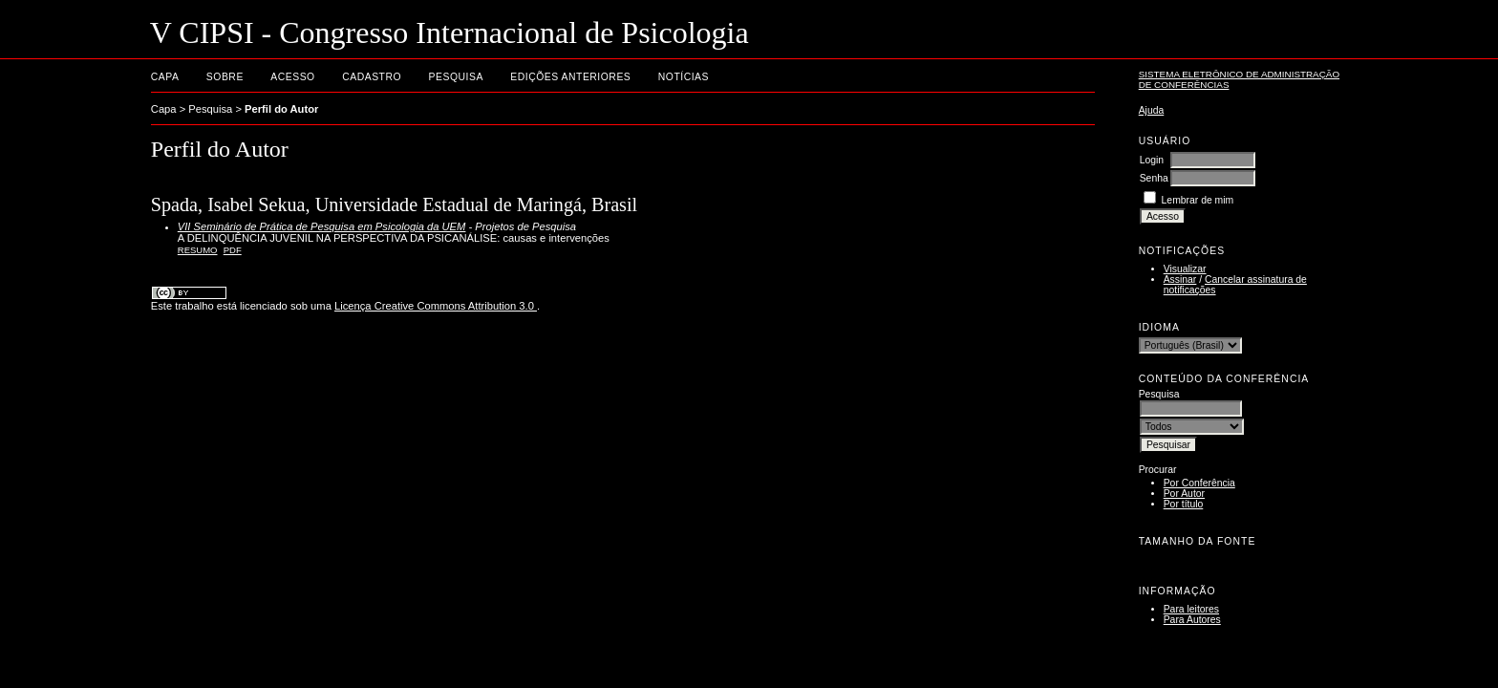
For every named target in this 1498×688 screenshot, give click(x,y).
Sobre (225, 77)
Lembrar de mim (1198, 200)
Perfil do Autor (281, 109)
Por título (1184, 504)
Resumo (198, 250)
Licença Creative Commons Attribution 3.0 (435, 306)
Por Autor (1184, 493)
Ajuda (1152, 110)
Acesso (292, 77)
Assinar (1180, 279)
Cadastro (371, 77)
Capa (165, 77)
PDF (233, 250)
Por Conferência (1199, 483)
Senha (1154, 178)
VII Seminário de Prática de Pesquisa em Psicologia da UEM (322, 226)
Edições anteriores (570, 77)
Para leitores (1191, 609)
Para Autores (1192, 619)
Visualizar (1185, 269)
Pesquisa (456, 77)
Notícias (683, 77)
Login (1152, 160)
